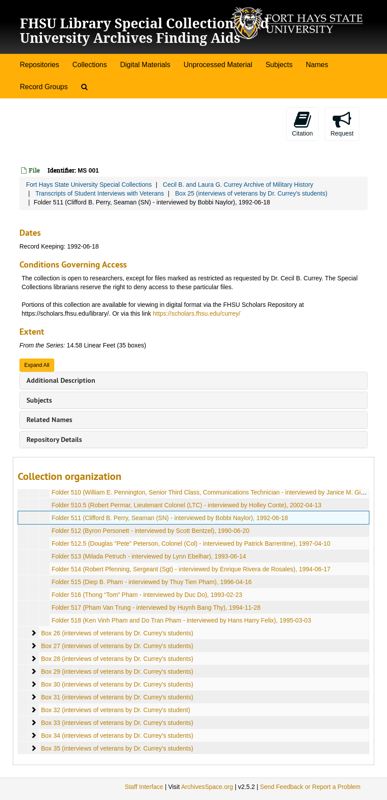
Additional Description (60, 380)
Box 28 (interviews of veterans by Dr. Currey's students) (117, 658)
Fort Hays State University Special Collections (89, 184)
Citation (302, 123)
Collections (89, 64)
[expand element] (33, 633)
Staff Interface (144, 786)
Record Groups (44, 87)
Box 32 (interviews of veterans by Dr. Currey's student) (115, 709)
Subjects (279, 64)
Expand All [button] (36, 365)
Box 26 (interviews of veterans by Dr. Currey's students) (117, 633)
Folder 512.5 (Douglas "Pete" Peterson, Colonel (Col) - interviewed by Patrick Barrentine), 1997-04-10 (191, 543)
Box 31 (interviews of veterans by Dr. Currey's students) (117, 697)
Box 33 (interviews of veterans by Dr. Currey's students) (117, 722)
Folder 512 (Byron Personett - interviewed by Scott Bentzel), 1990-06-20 (150, 530)
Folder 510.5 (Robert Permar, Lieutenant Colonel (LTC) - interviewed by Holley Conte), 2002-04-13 (186, 505)
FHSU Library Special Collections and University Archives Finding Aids (144, 30)
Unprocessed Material (218, 64)
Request (342, 123)
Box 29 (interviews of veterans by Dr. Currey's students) (117, 671)
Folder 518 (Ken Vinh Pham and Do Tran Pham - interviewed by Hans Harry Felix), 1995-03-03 (181, 620)
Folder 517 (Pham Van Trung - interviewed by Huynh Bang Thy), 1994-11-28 (156, 607)
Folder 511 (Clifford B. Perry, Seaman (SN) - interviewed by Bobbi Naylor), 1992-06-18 (170, 517)
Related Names (49, 419)
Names (317, 64)
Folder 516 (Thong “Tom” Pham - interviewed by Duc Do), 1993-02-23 (147, 594)
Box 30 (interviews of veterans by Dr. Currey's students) (117, 684)
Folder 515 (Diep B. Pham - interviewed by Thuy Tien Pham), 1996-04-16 (152, 581)
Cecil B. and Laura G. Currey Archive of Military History (238, 184)
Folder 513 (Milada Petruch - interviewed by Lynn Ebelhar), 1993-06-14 (149, 556)
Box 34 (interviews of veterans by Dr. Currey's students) (117, 735)
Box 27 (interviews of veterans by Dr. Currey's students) (117, 645)
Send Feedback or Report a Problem (310, 786)
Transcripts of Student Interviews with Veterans (99, 193)
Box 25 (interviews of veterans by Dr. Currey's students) (251, 193)
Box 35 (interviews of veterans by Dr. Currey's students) (117, 748)
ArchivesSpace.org (207, 786)
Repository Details (54, 439)
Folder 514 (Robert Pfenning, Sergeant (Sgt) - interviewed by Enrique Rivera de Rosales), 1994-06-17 (191, 569)
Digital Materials (145, 64)
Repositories (39, 64)
